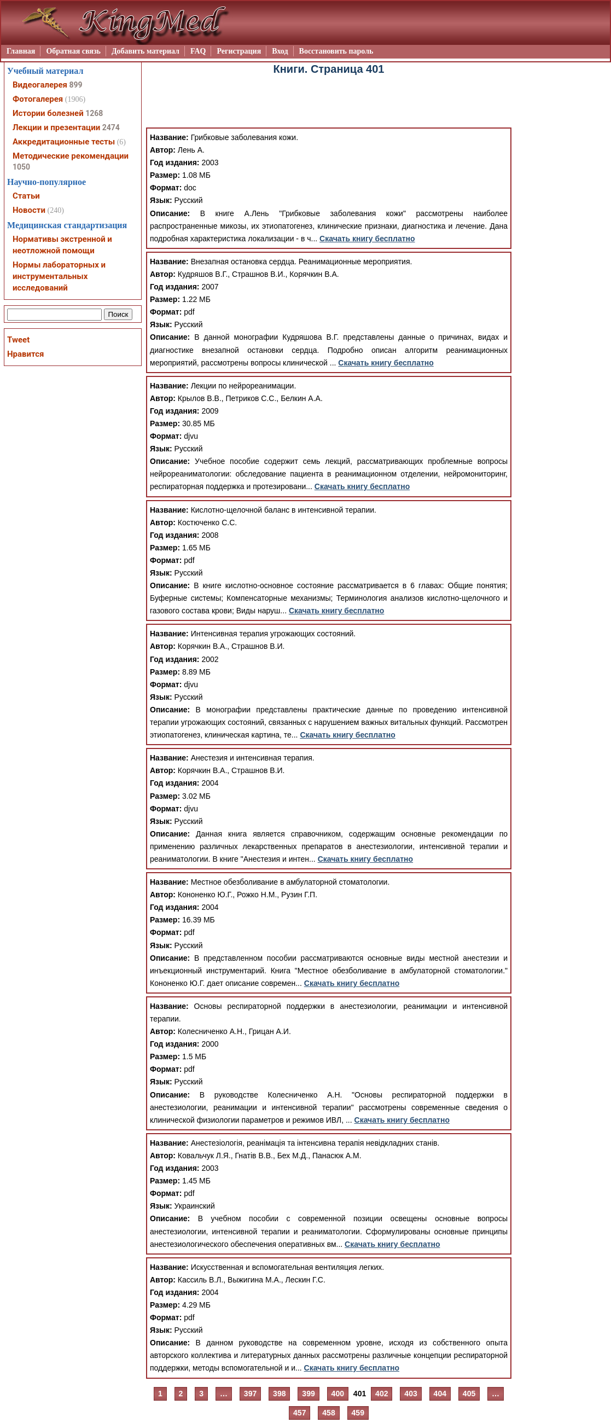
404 (440, 1393)
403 (410, 1393)
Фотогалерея (38, 99)
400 (337, 1393)
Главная (21, 51)
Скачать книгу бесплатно (367, 238)
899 (75, 84)
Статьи (26, 196)
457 (299, 1412)
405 (469, 1393)
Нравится (25, 354)
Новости (29, 210)
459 (358, 1412)
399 (308, 1393)
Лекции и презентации (56, 127)
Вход (280, 51)
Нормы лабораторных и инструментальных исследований (59, 276)
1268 (94, 113)
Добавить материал (145, 51)
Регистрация (239, 51)
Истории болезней (48, 113)
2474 (111, 127)
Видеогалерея (40, 85)
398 (279, 1393)
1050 (21, 166)
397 (250, 1393)
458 (328, 1412)
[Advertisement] (328, 102)
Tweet (18, 340)
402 (381, 1393)
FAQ (198, 51)
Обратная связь (73, 51)
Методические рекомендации (71, 156)
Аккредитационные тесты (64, 142)
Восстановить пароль (336, 51)
